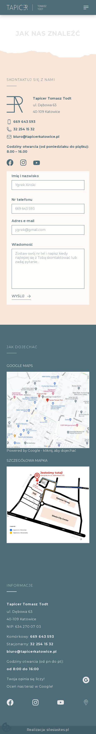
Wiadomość (22, 245)
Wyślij (21, 296)
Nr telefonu (22, 200)
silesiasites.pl (58, 730)
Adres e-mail (23, 221)
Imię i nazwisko (25, 176)
